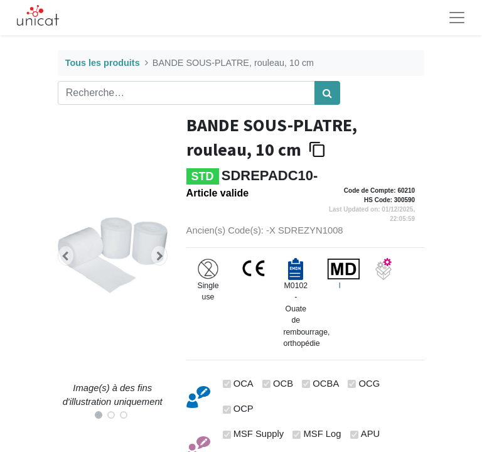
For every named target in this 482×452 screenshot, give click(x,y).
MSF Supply (258, 434)
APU (370, 434)
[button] (66, 255)
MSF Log (322, 434)
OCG (369, 384)
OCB (283, 384)
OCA (243, 384)
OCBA (326, 384)
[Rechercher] (327, 93)
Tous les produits (102, 63)
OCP (243, 409)
